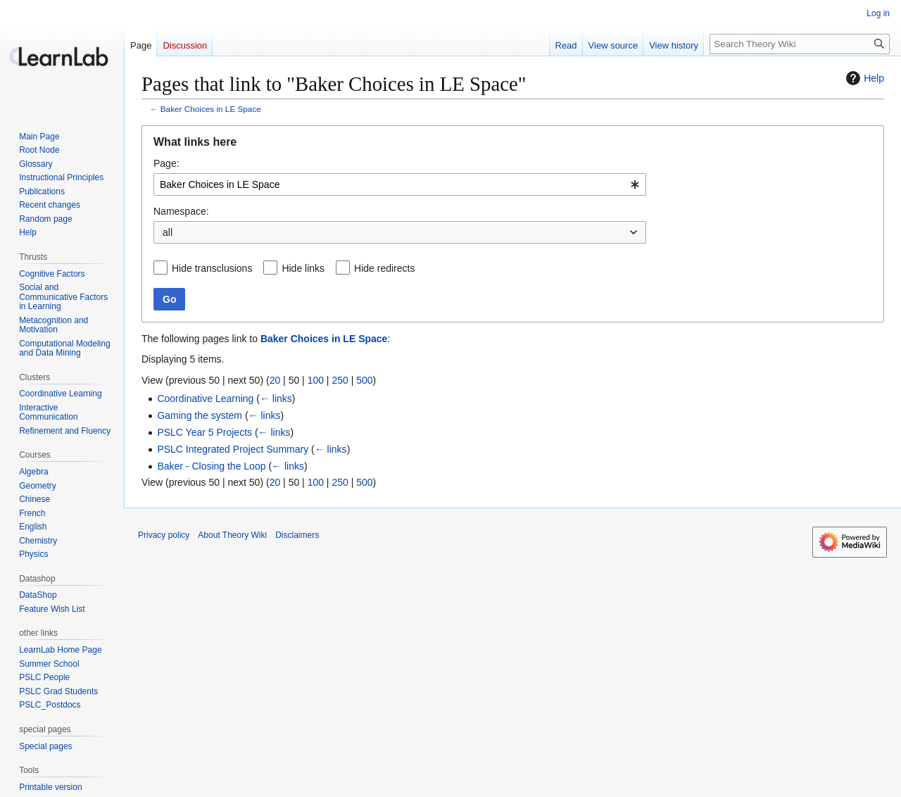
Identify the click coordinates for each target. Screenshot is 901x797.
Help (863, 78)
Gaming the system (199, 415)
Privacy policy (163, 535)
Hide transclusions (212, 268)
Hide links (303, 268)
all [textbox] (167, 232)
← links (276, 398)
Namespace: (181, 211)
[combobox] (399, 184)
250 (340, 380)
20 (275, 380)
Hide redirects (384, 268)
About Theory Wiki (232, 535)
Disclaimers (297, 535)
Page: (166, 163)
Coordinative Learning (205, 398)
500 (364, 380)
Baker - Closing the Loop (211, 466)
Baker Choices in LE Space (210, 108)
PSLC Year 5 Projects (204, 432)
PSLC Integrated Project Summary (232, 449)
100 (316, 380)
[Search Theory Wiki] (800, 44)
